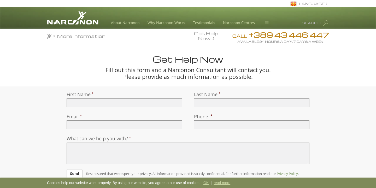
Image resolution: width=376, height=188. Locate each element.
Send (74, 173)
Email (73, 116)
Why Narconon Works (166, 22)
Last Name (206, 94)
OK (206, 183)
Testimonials (204, 22)
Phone (201, 116)
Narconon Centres (239, 22)
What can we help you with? (97, 138)
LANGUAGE (312, 3)
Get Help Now (206, 35)
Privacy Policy (287, 173)
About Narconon (125, 22)
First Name (79, 94)
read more (222, 183)
